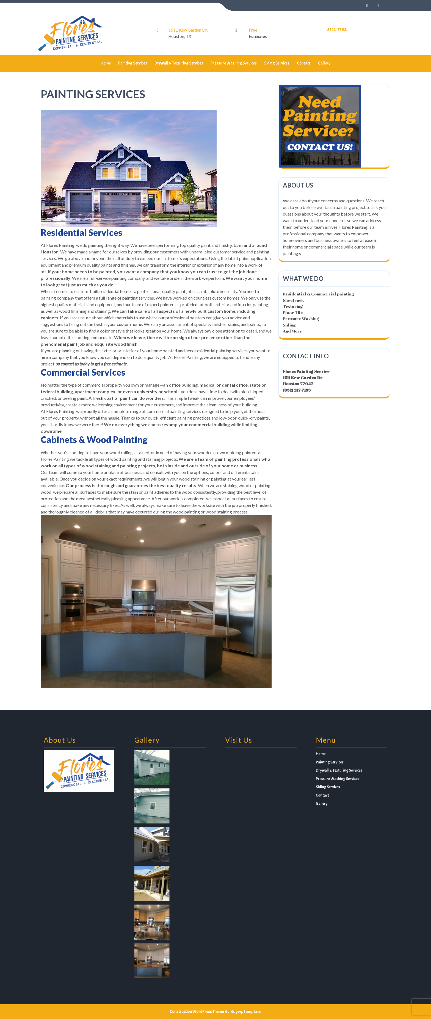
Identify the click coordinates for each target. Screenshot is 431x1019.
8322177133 (337, 29)
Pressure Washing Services (234, 63)
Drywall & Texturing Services (178, 63)
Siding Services (276, 63)
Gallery (324, 63)
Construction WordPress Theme (197, 1011)
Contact (303, 63)
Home (106, 63)
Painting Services (132, 63)
